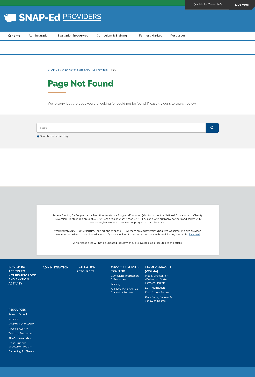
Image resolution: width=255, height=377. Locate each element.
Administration (39, 35)
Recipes (13, 319)
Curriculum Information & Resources (125, 277)
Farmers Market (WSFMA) (158, 269)
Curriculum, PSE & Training (125, 269)
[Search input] (121, 128)
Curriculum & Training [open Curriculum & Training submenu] (112, 35)
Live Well (242, 4)
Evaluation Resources (73, 35)
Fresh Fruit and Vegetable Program (20, 345)
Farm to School (18, 314)
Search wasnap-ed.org (54, 136)
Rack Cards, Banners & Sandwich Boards (158, 299)
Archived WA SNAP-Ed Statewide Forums (124, 290)
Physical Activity (18, 328)
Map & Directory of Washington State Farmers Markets (156, 279)
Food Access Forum (157, 292)
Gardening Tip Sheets (21, 351)
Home (15, 35)
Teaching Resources (21, 333)
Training (115, 284)
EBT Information (155, 287)
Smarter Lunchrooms (21, 323)
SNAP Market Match (21, 338)
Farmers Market (150, 35)
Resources (178, 35)
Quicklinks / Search (206, 4)
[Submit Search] (212, 128)
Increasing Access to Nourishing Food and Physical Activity (23, 275)
